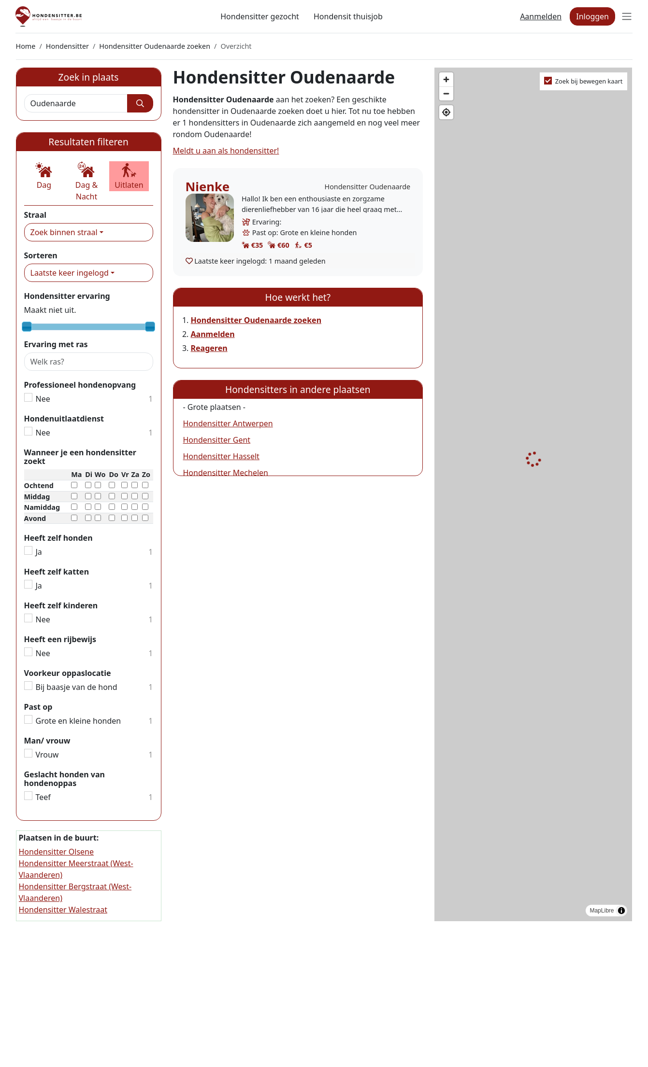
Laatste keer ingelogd (69, 272)
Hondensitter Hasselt (221, 456)
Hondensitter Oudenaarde (367, 186)
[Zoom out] (446, 93)
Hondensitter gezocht (259, 16)
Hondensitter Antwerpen (228, 423)
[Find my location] (446, 112)
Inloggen (592, 16)
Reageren (209, 348)
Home (26, 46)
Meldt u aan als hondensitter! (226, 150)
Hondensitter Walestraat (63, 909)
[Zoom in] (446, 79)
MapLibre (602, 910)
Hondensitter (67, 46)
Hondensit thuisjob (348, 16)
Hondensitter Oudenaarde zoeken (154, 46)
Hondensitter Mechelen (225, 472)
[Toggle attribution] (621, 910)
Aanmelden (541, 16)
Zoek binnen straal (64, 232)
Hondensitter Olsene (56, 851)
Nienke (208, 186)
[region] (533, 494)
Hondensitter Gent (217, 440)
